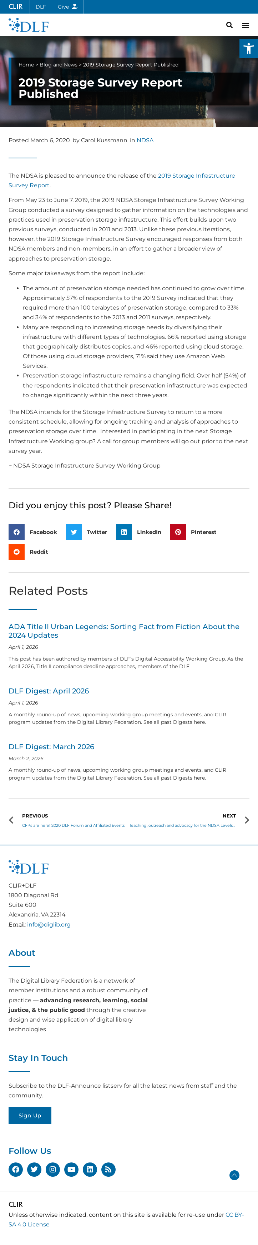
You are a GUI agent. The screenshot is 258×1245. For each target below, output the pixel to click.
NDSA (145, 140)
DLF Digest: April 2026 (49, 691)
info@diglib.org (49, 924)
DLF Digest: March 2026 (51, 746)
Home (26, 64)
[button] (248, 48)
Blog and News (58, 64)
